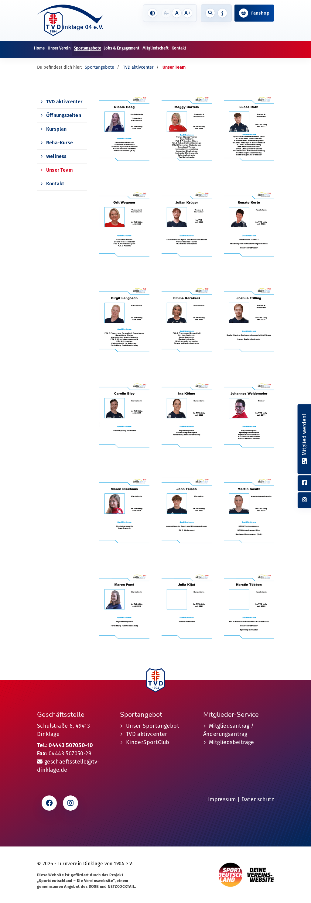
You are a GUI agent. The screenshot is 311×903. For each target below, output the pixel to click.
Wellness (56, 156)
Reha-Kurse (59, 143)
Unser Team (59, 170)
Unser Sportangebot (152, 726)
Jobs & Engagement (121, 48)
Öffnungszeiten (63, 115)
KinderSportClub (147, 742)
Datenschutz (257, 799)
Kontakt (179, 48)
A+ (187, 12)
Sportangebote (87, 48)
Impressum (222, 799)
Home (39, 48)
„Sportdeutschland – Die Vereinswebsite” (76, 880)
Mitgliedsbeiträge (231, 742)
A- (166, 12)
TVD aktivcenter (138, 67)
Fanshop (260, 13)
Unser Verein (59, 48)
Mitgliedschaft (155, 48)
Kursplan (56, 129)
